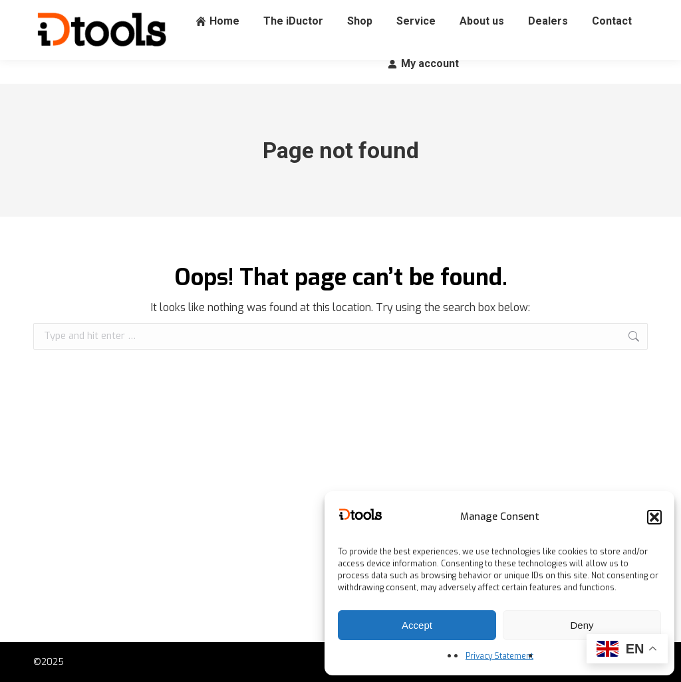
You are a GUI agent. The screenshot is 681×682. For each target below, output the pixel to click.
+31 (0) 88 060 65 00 (82, 12)
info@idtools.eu (184, 12)
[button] (654, 517)
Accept (417, 625)
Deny (581, 625)
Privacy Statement (499, 656)
